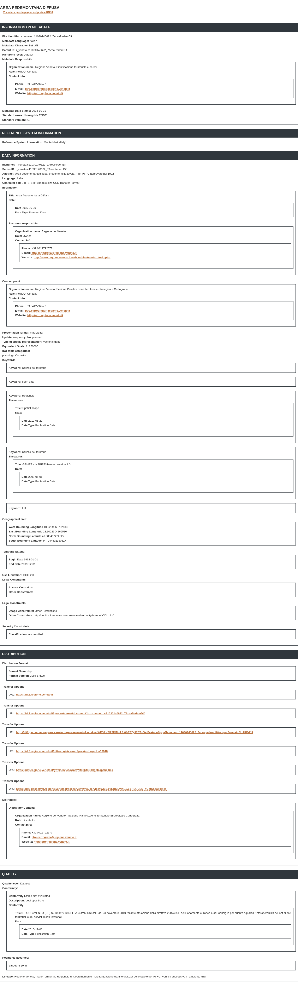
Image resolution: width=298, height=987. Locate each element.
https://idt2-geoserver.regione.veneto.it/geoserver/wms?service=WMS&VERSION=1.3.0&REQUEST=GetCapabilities (91, 788)
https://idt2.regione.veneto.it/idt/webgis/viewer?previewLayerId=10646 (62, 751)
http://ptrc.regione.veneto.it (45, 93)
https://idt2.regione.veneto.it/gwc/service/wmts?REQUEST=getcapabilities (64, 770)
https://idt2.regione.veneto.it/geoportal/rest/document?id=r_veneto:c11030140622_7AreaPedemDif (80, 713)
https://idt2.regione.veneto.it (34, 694)
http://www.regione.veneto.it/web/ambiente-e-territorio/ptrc (72, 257)
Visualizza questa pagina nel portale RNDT (28, 12)
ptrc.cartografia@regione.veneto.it (47, 88)
